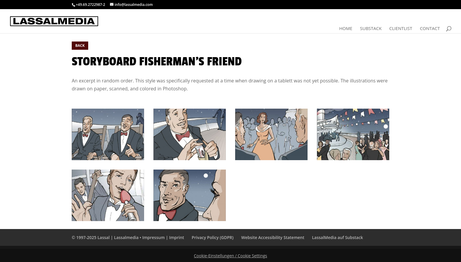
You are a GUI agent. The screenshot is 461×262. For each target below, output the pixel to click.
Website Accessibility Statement (272, 237)
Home (346, 28)
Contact (430, 28)
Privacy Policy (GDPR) (212, 237)
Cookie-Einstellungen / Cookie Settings (230, 255)
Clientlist (400, 28)
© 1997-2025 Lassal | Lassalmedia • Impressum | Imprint (128, 237)
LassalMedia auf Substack (337, 237)
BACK (80, 45)
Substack (370, 28)
